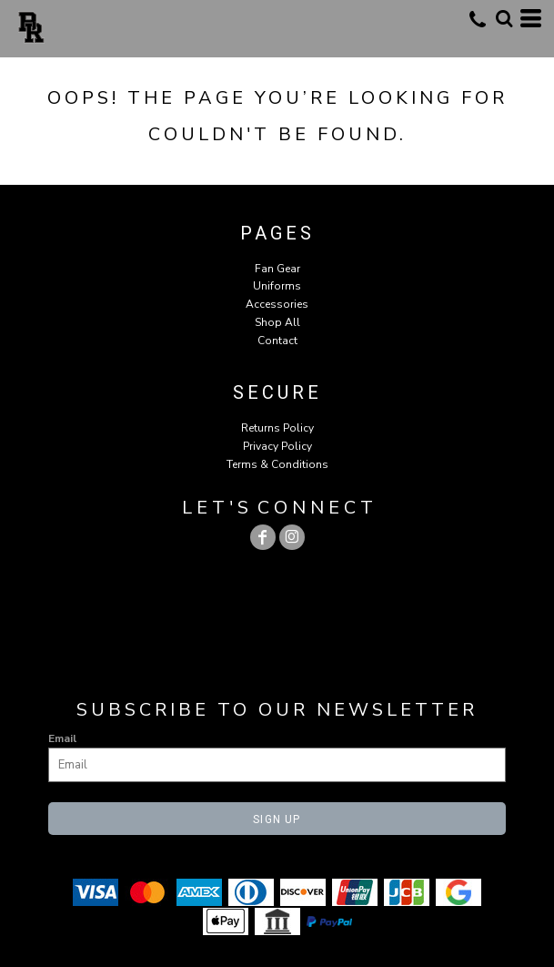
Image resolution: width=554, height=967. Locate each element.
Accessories (277, 304)
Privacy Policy (277, 446)
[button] (504, 18)
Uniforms (277, 286)
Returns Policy (277, 428)
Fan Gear (277, 268)
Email (62, 738)
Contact (277, 340)
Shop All (277, 322)
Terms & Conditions (277, 464)
